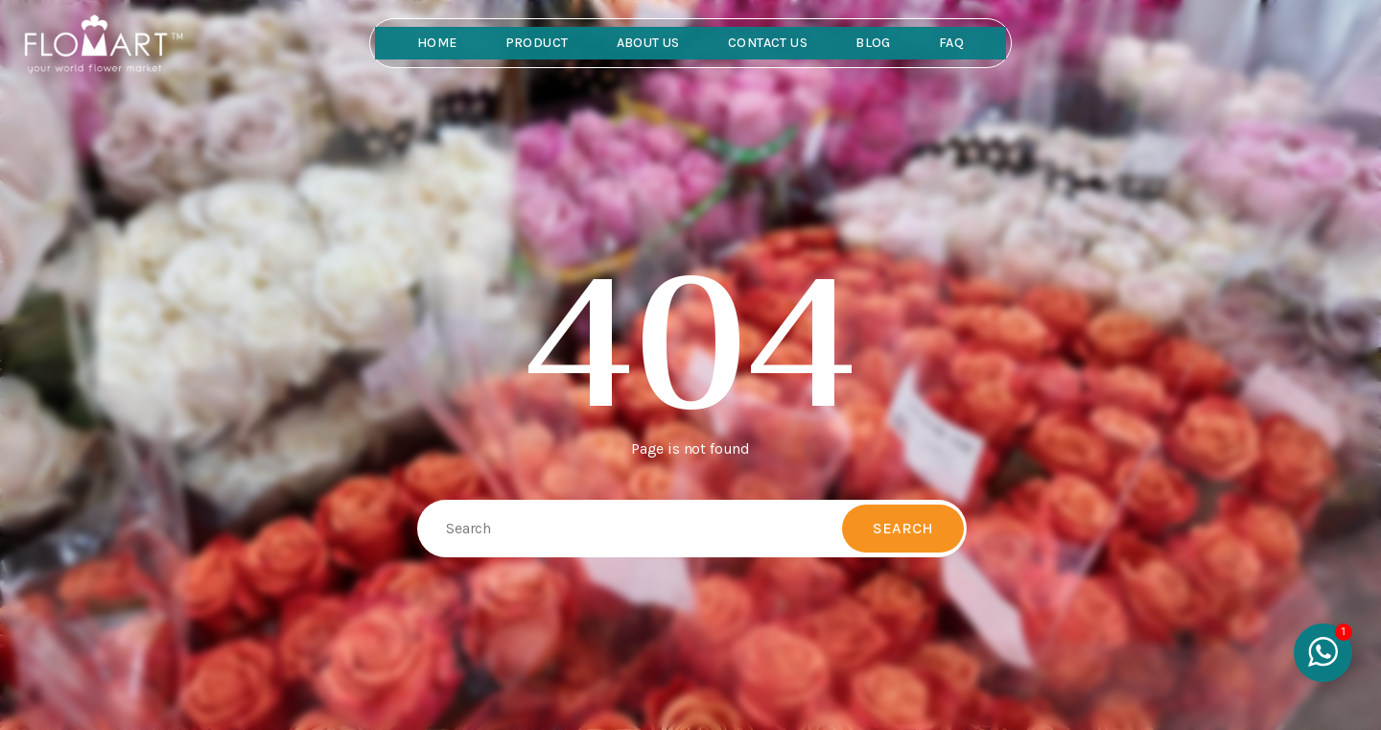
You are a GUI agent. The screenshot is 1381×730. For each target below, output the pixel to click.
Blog (873, 43)
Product (537, 43)
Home (437, 43)
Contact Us (768, 43)
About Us (648, 43)
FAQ (951, 43)
